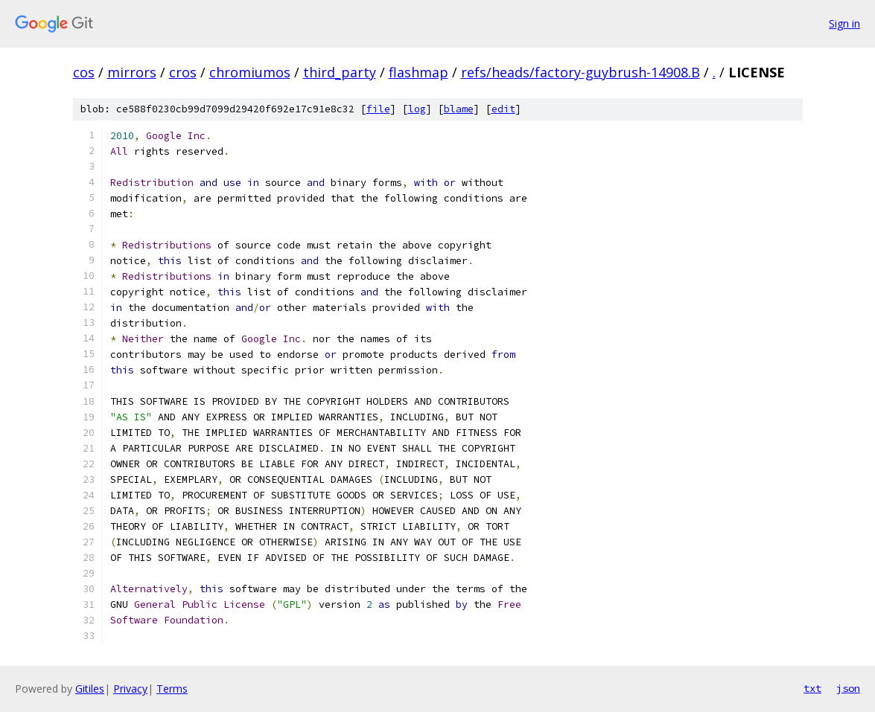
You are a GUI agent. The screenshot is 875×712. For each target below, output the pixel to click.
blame (459, 109)
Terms (172, 688)
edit (503, 109)
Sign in (844, 23)
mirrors (131, 72)
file (378, 109)
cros (183, 72)
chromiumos (249, 72)
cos (84, 72)
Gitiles (89, 688)
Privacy (130, 688)
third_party (339, 72)
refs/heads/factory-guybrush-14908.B (580, 72)
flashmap (418, 72)
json (848, 688)
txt (812, 688)
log (417, 109)
